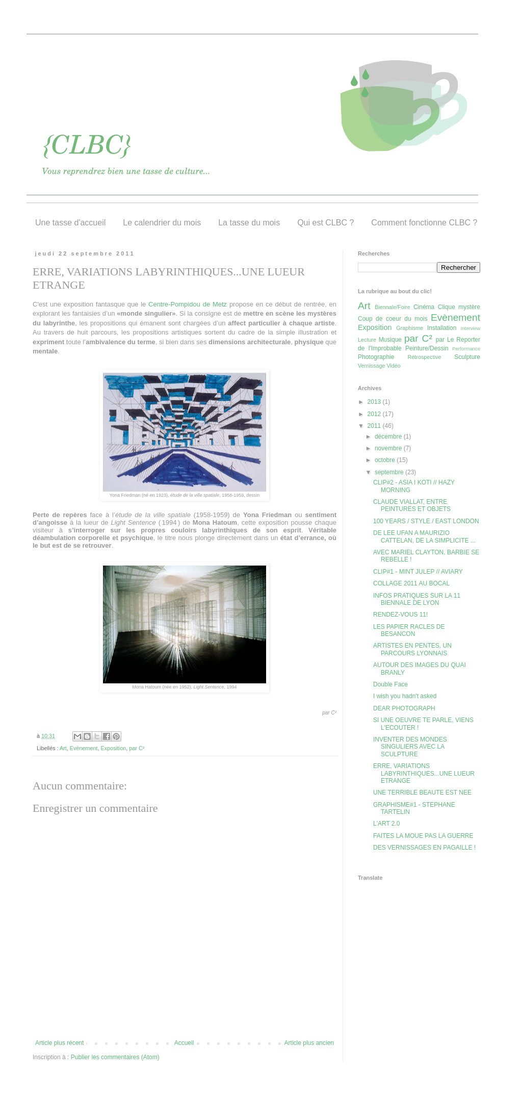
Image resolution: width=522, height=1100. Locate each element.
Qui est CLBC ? (325, 222)
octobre (386, 460)
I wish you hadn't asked (404, 696)
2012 (375, 414)
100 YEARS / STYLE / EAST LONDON (426, 521)
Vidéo (393, 366)
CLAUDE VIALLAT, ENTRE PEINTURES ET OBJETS (412, 505)
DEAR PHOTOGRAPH (404, 708)
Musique (390, 339)
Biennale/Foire (392, 307)
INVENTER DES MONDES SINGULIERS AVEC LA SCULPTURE (410, 747)
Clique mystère (459, 307)
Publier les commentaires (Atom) (115, 1057)
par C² (136, 748)
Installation (441, 327)
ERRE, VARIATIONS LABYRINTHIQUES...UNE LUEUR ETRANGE (424, 773)
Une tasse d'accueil (70, 222)
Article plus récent (59, 1042)
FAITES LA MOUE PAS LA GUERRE (423, 835)
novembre (389, 448)
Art (63, 748)
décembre (389, 436)
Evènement (84, 748)
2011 (375, 425)
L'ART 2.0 (386, 823)
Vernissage (371, 366)
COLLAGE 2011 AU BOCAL (411, 583)
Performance (466, 348)
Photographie (376, 357)
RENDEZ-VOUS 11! (400, 614)
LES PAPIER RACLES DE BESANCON (409, 630)
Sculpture (467, 357)
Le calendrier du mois (162, 222)
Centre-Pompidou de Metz (187, 304)
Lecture (367, 340)
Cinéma (423, 307)
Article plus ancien (309, 1042)
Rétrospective (424, 357)
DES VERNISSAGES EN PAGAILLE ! (424, 847)
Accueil (184, 1042)
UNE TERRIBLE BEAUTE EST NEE (422, 792)
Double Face (390, 684)
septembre (390, 472)
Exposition (113, 748)
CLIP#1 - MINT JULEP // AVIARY (418, 571)
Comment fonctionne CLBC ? (424, 222)
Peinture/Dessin (427, 348)
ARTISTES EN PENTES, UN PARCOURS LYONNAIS (412, 649)
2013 (375, 401)
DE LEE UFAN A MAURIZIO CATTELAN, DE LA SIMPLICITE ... (424, 536)
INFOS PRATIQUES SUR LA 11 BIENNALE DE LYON (416, 599)
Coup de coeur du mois (393, 318)
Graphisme (409, 328)
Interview (470, 328)
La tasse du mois (249, 222)
